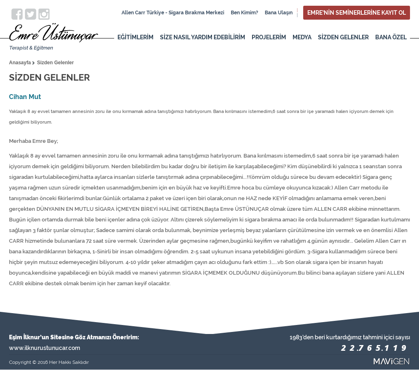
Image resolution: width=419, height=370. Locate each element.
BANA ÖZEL (391, 37)
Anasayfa (20, 62)
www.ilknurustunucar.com (44, 348)
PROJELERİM (269, 37)
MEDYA (302, 37)
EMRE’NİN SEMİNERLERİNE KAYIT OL (356, 12)
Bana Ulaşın (279, 13)
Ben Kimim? (244, 13)
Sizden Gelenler (55, 62)
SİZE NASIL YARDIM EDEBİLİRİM (202, 37)
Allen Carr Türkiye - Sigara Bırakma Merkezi (173, 13)
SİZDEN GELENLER (343, 37)
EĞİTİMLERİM (135, 37)
